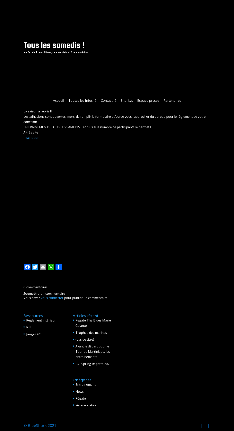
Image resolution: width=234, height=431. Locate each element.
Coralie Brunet (35, 52)
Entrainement (85, 384)
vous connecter (52, 298)
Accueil (58, 101)
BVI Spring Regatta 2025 (93, 364)
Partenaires (172, 101)
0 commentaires (80, 52)
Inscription (31, 137)
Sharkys (127, 101)
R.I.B (29, 327)
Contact (107, 101)
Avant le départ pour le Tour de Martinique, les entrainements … (92, 351)
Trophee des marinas (91, 332)
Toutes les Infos (80, 101)
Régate (80, 398)
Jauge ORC (34, 334)
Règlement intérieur (41, 320)
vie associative (60, 52)
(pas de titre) (84, 339)
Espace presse (148, 101)
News (48, 52)
